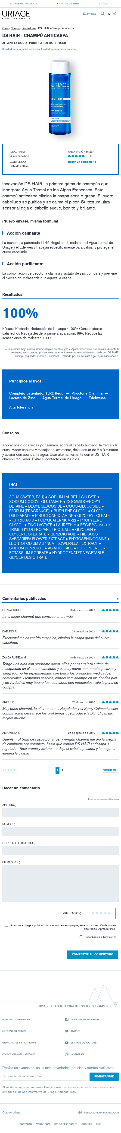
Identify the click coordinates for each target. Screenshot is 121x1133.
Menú (112, 14)
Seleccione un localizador (98, 1112)
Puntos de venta (69, 3)
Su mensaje (11, 862)
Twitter (72, 1031)
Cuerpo (15, 28)
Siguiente (110, 770)
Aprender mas (106, 928)
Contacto (105, 3)
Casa (5, 28)
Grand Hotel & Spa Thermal (19, 1042)
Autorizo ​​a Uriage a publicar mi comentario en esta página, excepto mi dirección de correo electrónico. (60, 927)
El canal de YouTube (80, 1042)
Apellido (9, 805)
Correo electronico (18, 843)
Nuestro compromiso (16, 1019)
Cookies (86, 1124)
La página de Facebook (82, 1019)
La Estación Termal (14, 1031)
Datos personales (66, 1124)
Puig (99, 1124)
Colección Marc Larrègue (18, 1054)
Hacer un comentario (82, 161)
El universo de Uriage (23, 3)
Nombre (8, 824)
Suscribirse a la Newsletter (98, 937)
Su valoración (70, 913)
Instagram (74, 1054)
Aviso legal (43, 1124)
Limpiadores (29, 28)
